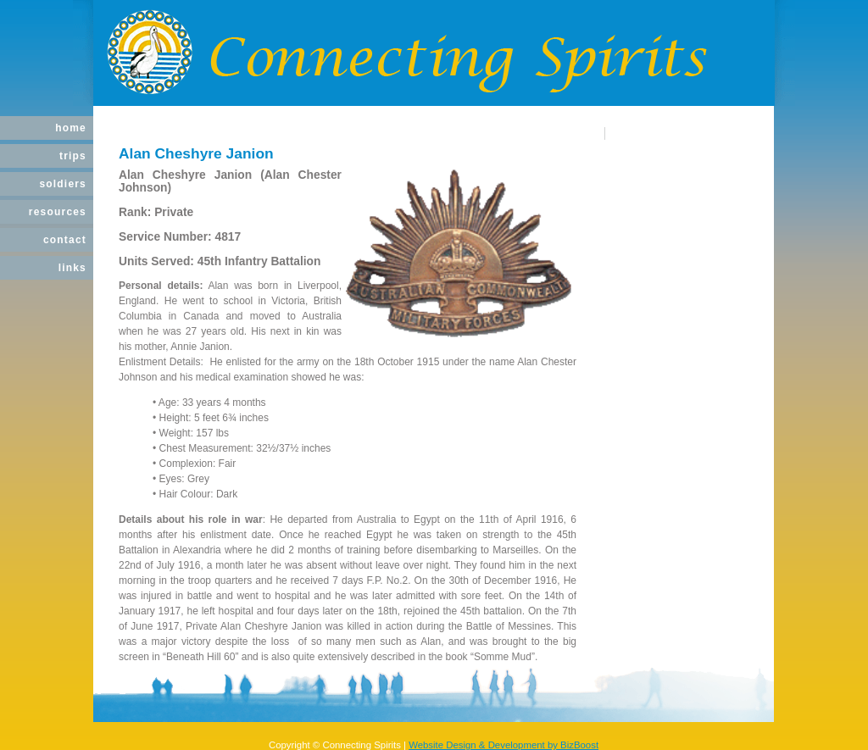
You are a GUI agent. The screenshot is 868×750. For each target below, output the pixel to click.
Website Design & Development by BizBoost (503, 745)
